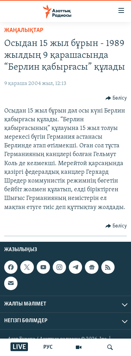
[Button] (116, 98)
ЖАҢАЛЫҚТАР (23, 30)
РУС (48, 347)
